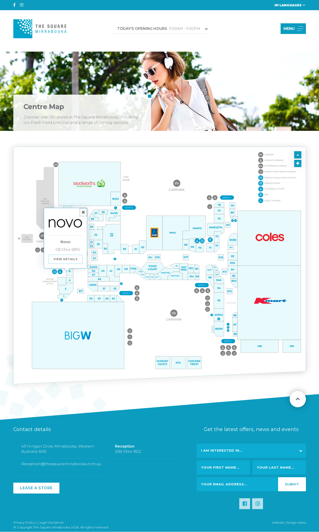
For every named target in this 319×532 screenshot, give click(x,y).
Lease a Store (36, 488)
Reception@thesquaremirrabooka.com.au (61, 467)
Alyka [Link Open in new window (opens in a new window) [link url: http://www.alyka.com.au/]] (302, 522)
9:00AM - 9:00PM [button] (158, 28)
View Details (65, 259)
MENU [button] (293, 28)
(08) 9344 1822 (128, 455)
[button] (272, 28)
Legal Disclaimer (51, 522)
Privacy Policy (24, 522)
